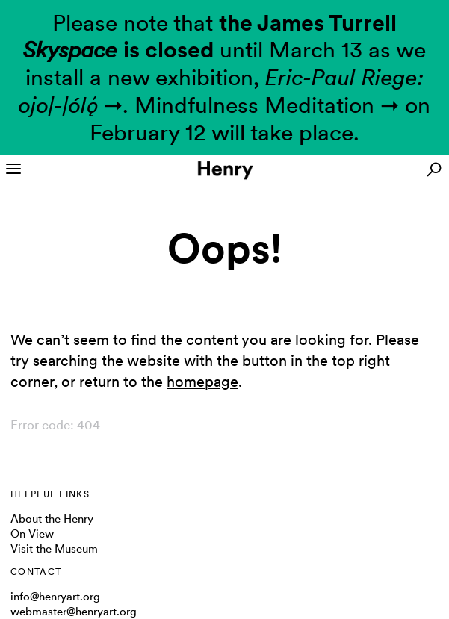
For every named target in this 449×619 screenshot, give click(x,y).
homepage (202, 382)
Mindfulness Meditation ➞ (266, 104)
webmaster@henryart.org (73, 611)
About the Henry (51, 519)
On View (32, 534)
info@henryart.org (55, 596)
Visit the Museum (54, 549)
